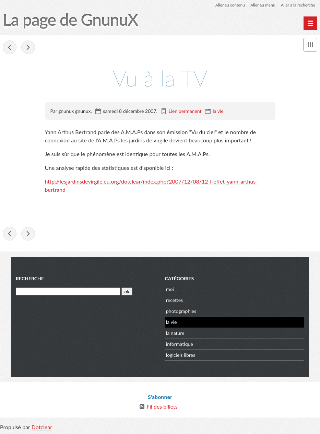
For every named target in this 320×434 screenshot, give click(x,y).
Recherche (30, 278)
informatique (179, 344)
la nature (175, 333)
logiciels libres (180, 355)
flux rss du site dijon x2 (28, 47)
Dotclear (42, 427)
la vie (218, 111)
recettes (174, 300)
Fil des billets (162, 406)
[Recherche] (68, 291)
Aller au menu (262, 5)
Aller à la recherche (298, 5)
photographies (181, 311)
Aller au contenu (230, 5)
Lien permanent (184, 111)
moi (170, 289)
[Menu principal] (310, 23)
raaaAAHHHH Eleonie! (9, 47)
